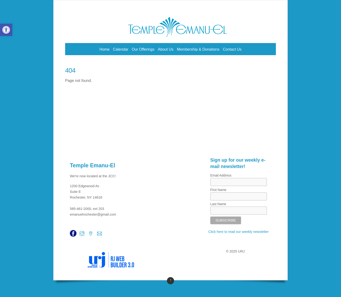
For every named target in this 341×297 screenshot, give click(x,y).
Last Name (218, 204)
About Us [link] (166, 49)
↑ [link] (170, 280)
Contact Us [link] (232, 49)
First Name (218, 190)
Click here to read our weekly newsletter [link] (238, 232)
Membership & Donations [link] (198, 49)
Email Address (220, 175)
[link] (6, 30)
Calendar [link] (120, 49)
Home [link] (104, 49)
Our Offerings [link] (143, 49)
